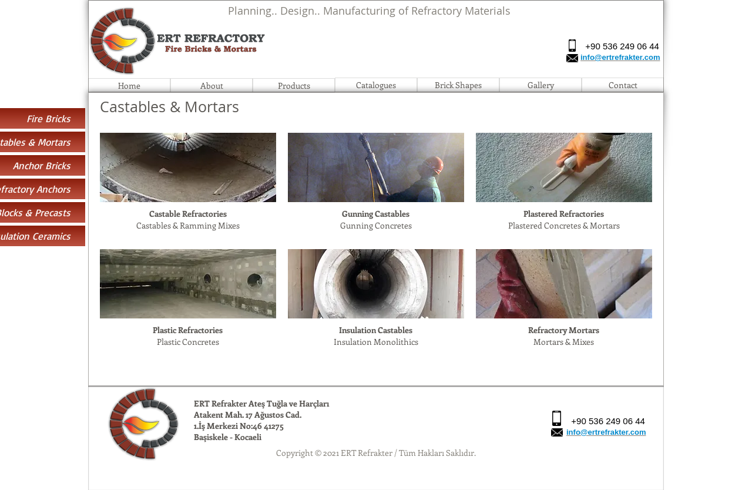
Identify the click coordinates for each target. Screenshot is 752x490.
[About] (211, 85)
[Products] (294, 85)
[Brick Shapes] (458, 85)
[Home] (129, 85)
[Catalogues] (376, 85)
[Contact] (623, 85)
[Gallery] (540, 85)
